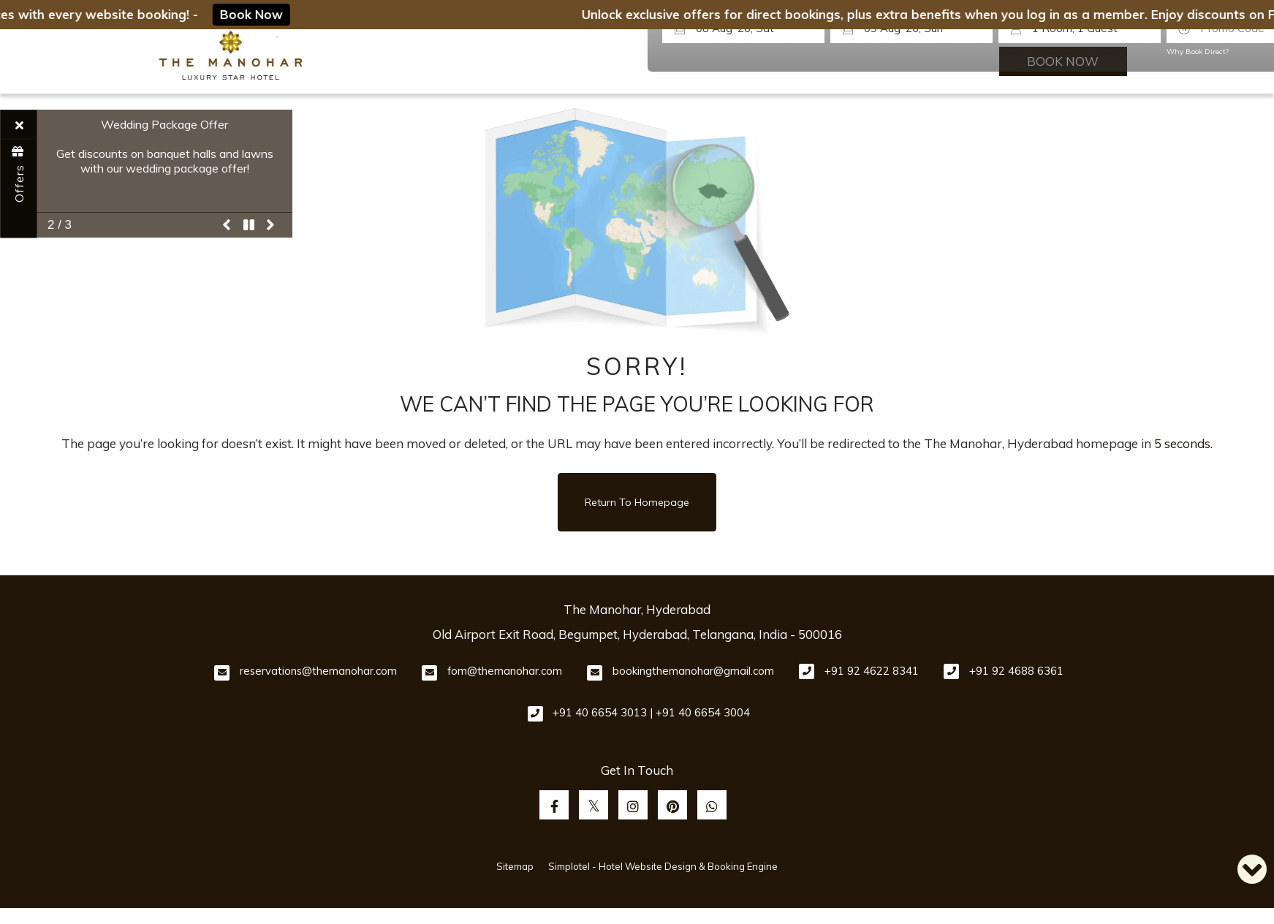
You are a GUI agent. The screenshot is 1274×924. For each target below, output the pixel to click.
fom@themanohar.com (504, 671)
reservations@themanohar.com (318, 671)
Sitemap (515, 866)
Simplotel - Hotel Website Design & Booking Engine (663, 866)
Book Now (255, 14)
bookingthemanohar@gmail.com (693, 671)
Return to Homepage (637, 502)
